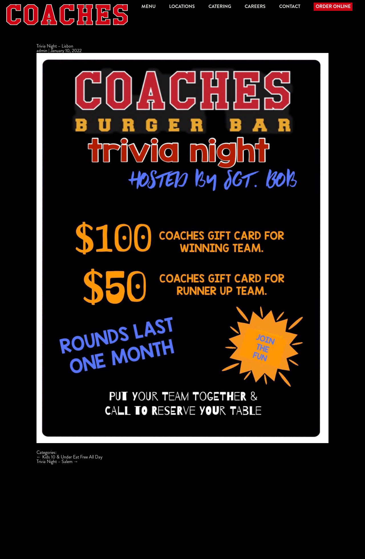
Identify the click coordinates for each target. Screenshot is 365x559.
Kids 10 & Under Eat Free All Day (69, 457)
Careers (255, 6)
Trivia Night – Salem (57, 461)
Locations (182, 6)
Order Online (333, 6)
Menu (148, 6)
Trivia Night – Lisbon (54, 46)
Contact (289, 6)
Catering (219, 6)
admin (41, 50)
